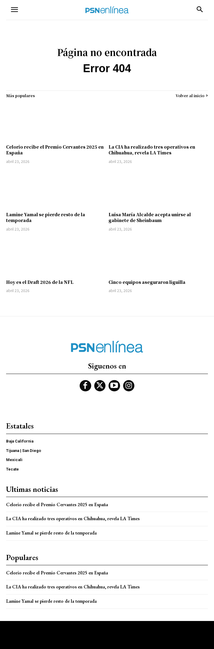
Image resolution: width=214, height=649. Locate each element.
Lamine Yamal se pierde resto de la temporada (45, 217)
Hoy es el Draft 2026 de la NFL (40, 282)
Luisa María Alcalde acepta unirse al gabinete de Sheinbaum (150, 217)
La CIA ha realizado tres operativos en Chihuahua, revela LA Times (152, 150)
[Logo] (107, 10)
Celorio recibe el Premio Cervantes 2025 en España (55, 150)
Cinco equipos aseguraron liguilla (147, 282)
